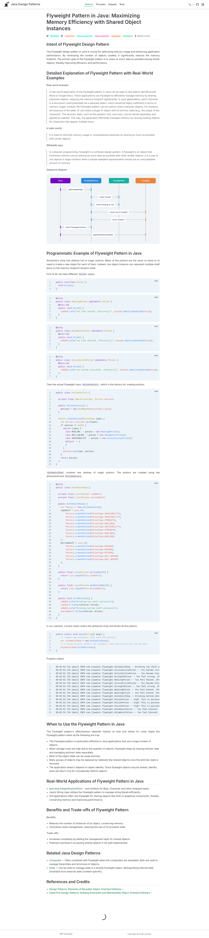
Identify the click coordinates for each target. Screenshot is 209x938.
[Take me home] (22, 4)
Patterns (89, 4)
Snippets (112, 4)
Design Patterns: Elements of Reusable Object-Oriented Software (68, 890)
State (35, 868)
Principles (101, 4)
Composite (38, 861)
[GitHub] (197, 4)
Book (122, 4)
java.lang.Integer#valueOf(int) (48, 789)
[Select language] (191, 4)
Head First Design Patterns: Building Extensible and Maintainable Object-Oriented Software (82, 893)
